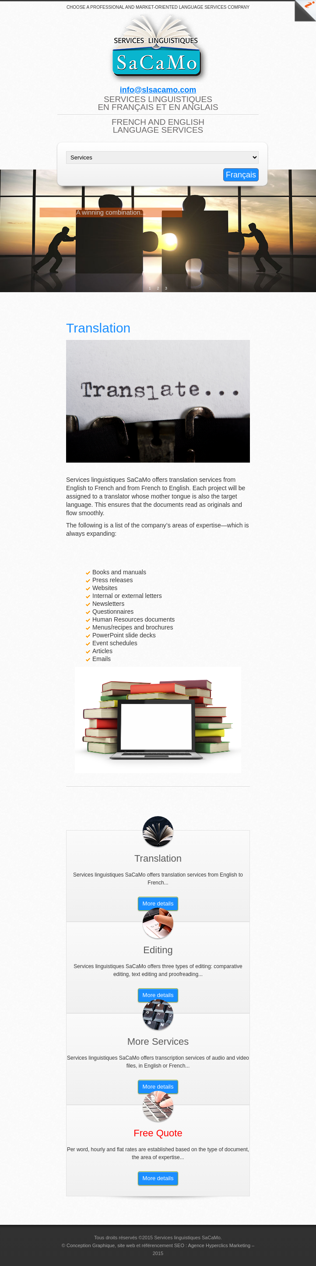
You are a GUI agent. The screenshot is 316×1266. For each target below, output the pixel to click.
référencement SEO (163, 1245)
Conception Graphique (91, 1245)
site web (126, 1245)
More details (158, 903)
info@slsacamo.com (158, 89)
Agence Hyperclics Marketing (219, 1245)
